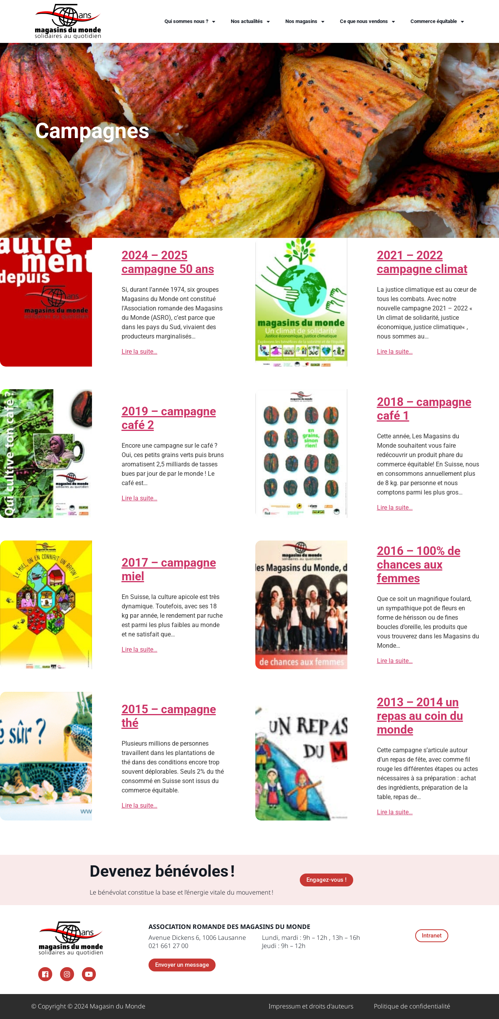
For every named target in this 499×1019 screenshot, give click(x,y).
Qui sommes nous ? (190, 21)
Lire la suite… (139, 351)
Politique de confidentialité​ (412, 1006)
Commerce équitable (437, 21)
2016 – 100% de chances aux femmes (418, 564)
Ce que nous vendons (367, 21)
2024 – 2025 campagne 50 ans (168, 262)
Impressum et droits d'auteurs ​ (312, 1006)
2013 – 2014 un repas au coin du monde (420, 715)
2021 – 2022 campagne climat (422, 262)
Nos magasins (304, 21)
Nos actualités (250, 21)
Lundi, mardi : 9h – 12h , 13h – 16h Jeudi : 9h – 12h (311, 941)
